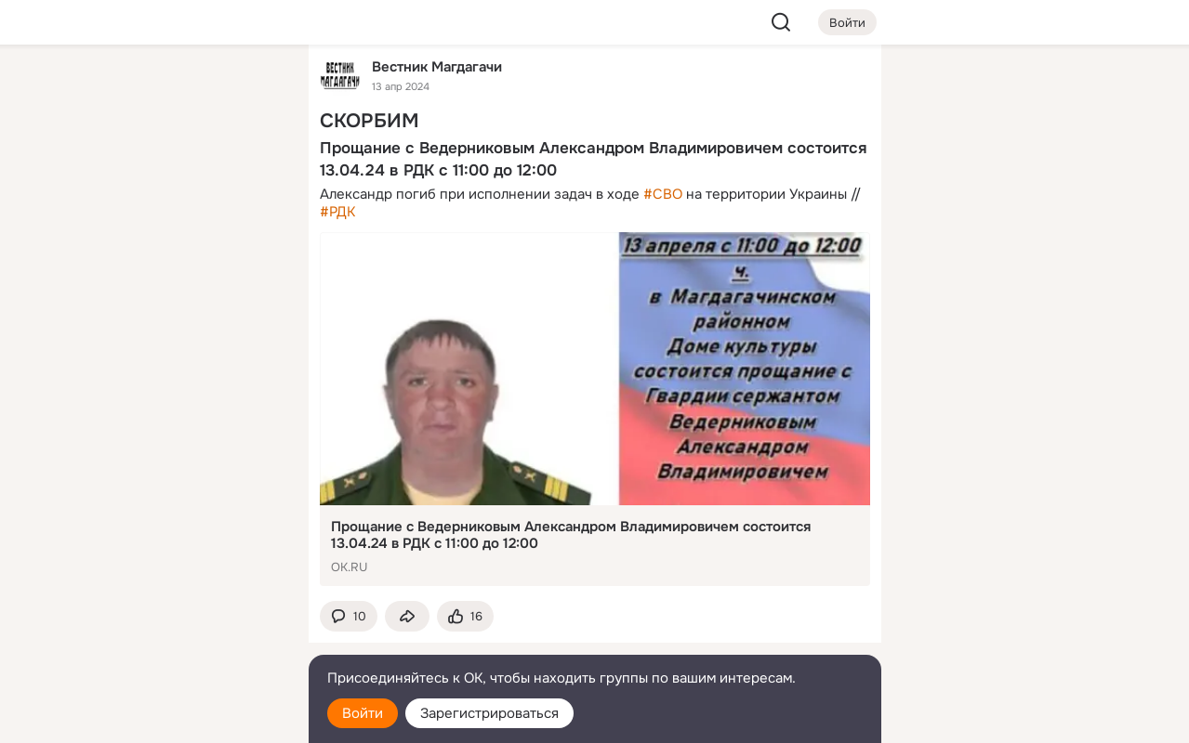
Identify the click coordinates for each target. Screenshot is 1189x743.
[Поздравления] (170, 252)
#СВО (662, 194)
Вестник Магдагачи (437, 66)
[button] (348, 616)
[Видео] (252, 171)
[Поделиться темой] (407, 616)
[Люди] (170, 171)
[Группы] (252, 89)
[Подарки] (89, 252)
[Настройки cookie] (171, 718)
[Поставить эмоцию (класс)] (465, 616)
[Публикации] (89, 171)
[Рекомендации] (170, 334)
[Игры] (252, 252)
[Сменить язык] (171, 639)
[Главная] (89, 89)
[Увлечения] (170, 89)
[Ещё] (171, 599)
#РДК (337, 211)
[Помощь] (89, 334)
